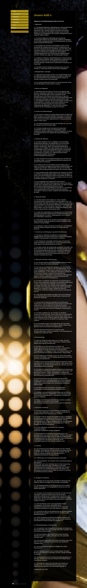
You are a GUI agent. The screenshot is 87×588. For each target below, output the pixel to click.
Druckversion (16, 583)
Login (73, 583)
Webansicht (71, 585)
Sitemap (24, 583)
